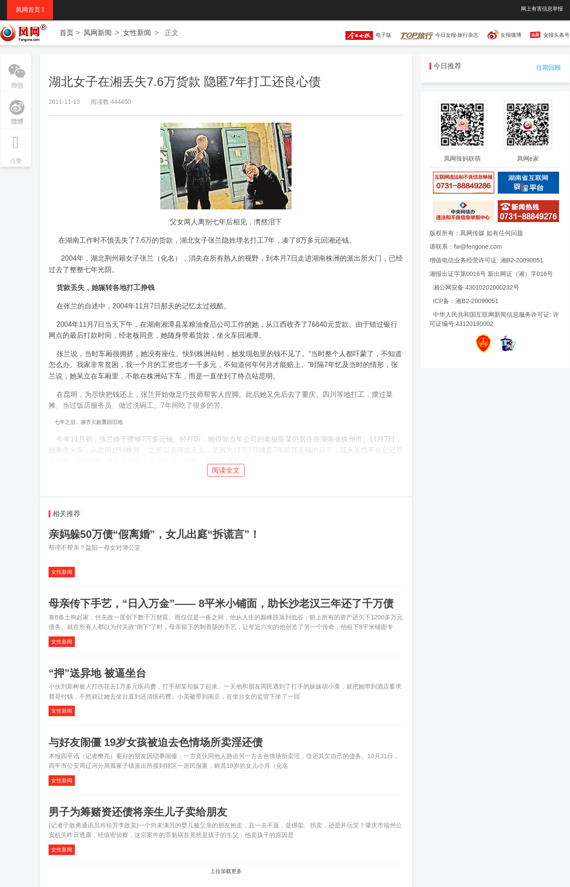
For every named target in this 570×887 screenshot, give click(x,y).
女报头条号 (556, 35)
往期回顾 (548, 67)
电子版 (364, 35)
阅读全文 (226, 470)
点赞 (15, 146)
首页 (67, 32)
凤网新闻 (98, 32)
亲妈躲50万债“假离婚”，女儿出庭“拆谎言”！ (154, 534)
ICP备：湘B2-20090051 (465, 300)
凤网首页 (30, 9)
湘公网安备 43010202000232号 (476, 287)
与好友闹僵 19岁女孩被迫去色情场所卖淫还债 (156, 742)
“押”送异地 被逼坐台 (97, 673)
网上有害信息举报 (542, 9)
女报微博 (510, 35)
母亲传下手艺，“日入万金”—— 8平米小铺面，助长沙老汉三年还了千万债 (221, 603)
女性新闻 (137, 32)
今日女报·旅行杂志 (439, 35)
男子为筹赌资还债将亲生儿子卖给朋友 (138, 812)
